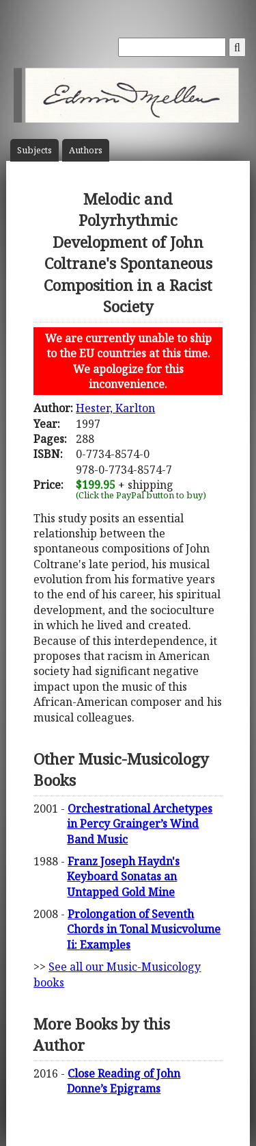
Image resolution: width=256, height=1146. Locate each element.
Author (85, 150)
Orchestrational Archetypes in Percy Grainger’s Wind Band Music (139, 824)
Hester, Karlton (115, 408)
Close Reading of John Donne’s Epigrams (123, 1081)
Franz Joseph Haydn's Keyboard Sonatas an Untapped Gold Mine (123, 877)
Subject (34, 150)
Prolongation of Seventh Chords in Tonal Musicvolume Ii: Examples (144, 929)
